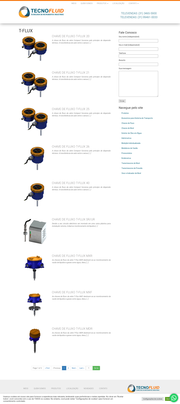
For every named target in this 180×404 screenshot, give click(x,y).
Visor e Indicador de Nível (131, 173)
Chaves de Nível (128, 128)
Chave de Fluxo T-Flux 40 (70, 183)
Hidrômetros (126, 138)
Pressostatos (127, 153)
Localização (118, 3)
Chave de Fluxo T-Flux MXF (72, 292)
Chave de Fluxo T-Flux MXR (72, 255)
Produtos (102, 3)
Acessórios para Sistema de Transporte (137, 118)
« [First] (47, 368)
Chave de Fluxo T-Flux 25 (70, 109)
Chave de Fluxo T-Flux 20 (70, 36)
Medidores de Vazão (130, 148)
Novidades (89, 388)
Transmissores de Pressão (132, 168)
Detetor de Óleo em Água (132, 133)
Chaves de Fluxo (128, 123)
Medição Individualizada (131, 143)
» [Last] (82, 368)
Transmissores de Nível (131, 163)
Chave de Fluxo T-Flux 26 (70, 146)
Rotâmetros (126, 158)
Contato (133, 3)
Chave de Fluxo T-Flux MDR (72, 328)
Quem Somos (87, 3)
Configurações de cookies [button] (152, 399)
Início (74, 3)
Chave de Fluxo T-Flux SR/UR (73, 219)
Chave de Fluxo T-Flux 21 (70, 72)
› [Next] (74, 368)
